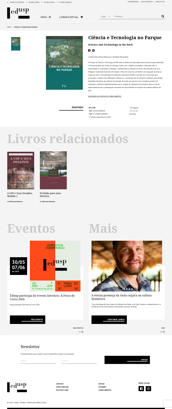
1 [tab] (121, 289)
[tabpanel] (126, 266)
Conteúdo (15, 2)
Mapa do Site (159, 2)
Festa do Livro (62, 390)
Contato (60, 384)
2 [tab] (124, 289)
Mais (127, 331)
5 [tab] (132, 289)
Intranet (103, 387)
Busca (48, 2)
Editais (102, 384)
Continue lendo (116, 319)
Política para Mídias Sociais (36, 402)
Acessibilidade (131, 2)
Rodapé (64, 2)
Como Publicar (62, 387)
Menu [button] (46, 17)
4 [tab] (129, 289)
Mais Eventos (45, 331)
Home (9, 27)
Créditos (23, 402)
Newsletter (30, 346)
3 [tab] (126, 289)
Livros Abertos (105, 390)
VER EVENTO (37, 319)
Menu (32, 2)
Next (158, 266)
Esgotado (77, 107)
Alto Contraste (145, 2)
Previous (95, 266)
